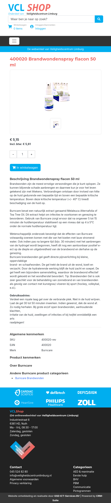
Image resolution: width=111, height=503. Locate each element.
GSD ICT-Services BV (67, 495)
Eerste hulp (80, 475)
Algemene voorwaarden (24, 479)
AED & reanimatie (83, 471)
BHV (75, 479)
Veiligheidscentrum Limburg (60, 415)
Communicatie (82, 487)
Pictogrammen (82, 490)
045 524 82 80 (19, 471)
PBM (76, 483)
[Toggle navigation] (14, 41)
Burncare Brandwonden (29, 378)
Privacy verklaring (21, 483)
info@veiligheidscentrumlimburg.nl (31, 475)
